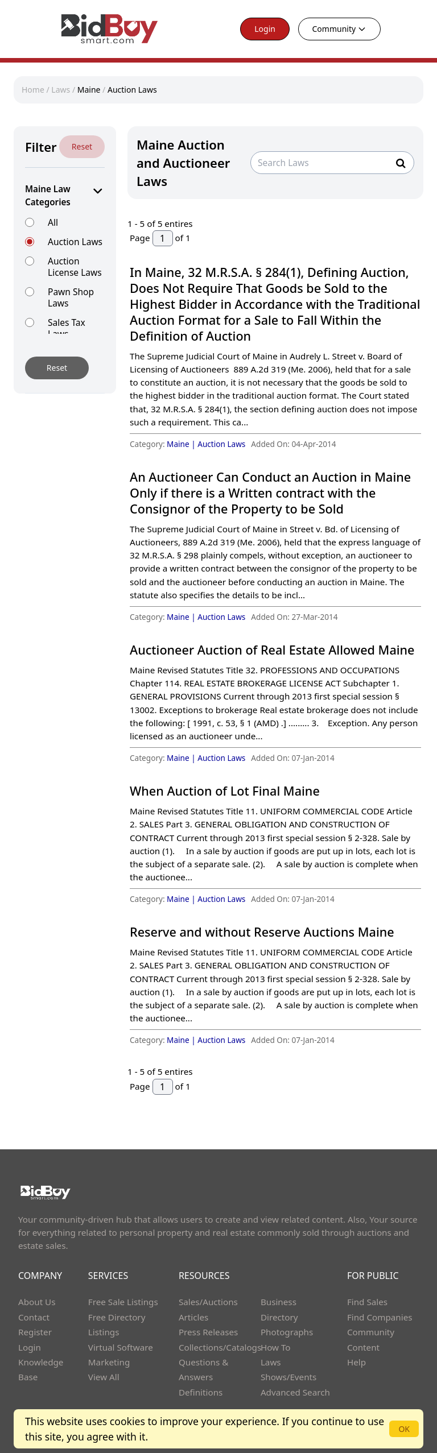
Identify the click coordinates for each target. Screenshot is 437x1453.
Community (339, 28)
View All (103, 1376)
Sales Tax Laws (66, 328)
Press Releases (208, 1332)
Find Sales (367, 1301)
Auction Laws (132, 89)
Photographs (287, 1332)
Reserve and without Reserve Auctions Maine (262, 932)
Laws (60, 89)
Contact (34, 1317)
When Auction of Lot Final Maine (225, 791)
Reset (82, 146)
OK (404, 1428)
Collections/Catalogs (220, 1347)
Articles (193, 1317)
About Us (37, 1301)
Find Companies (380, 1317)
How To (276, 1347)
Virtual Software (120, 1347)
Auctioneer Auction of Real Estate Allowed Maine (272, 649)
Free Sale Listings (123, 1301)
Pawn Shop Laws (71, 297)
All (53, 222)
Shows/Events (288, 1376)
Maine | (182, 443)
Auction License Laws (75, 266)
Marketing (109, 1362)
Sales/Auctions (208, 1301)
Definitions (200, 1392)
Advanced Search (295, 1392)
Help (356, 1362)
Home (33, 89)
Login (264, 28)
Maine (89, 89)
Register (35, 1332)
